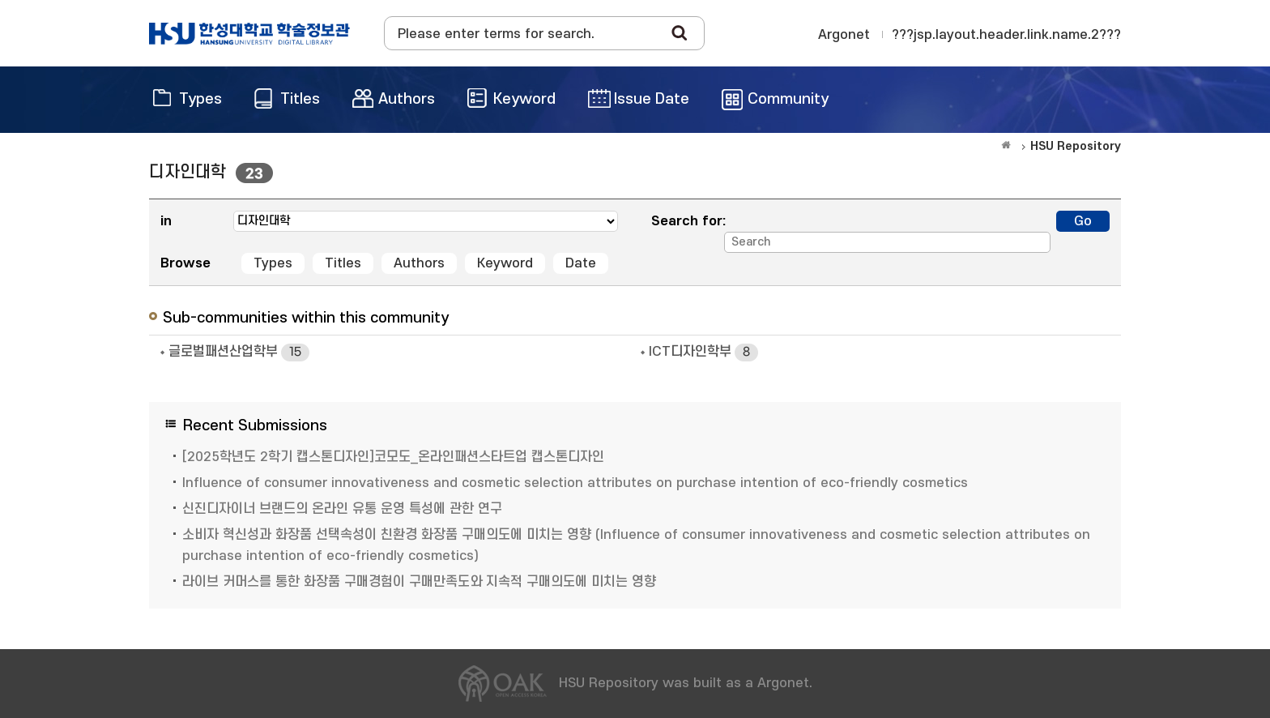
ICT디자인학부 (703, 352)
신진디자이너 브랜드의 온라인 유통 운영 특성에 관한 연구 (342, 509)
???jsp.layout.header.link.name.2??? (1006, 35)
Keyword (505, 263)
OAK (249, 33)
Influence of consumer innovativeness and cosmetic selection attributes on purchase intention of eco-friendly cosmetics (575, 483)
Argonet (844, 35)
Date (580, 263)
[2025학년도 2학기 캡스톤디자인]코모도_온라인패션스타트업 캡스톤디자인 (393, 457)
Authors (419, 263)
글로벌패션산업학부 (238, 352)
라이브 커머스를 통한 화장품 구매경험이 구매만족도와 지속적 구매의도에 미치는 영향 (419, 582)
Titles (343, 263)
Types (273, 263)
